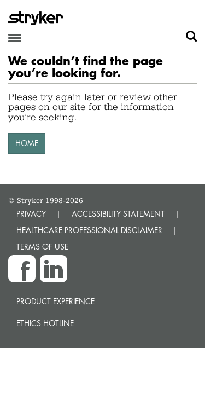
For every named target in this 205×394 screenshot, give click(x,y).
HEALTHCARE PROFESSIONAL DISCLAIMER (89, 230)
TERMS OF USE (42, 246)
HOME (26, 143)
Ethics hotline (45, 323)
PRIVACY (31, 213)
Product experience (55, 301)
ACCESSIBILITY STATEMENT (118, 213)
